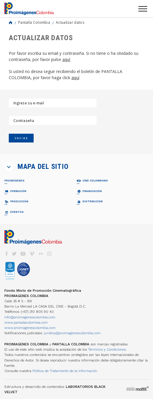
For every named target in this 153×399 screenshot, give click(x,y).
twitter (14, 254)
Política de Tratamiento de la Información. (65, 371)
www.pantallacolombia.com (26, 322)
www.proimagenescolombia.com (30, 328)
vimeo (32, 254)
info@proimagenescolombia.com (29, 317)
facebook (6, 254)
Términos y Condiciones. (107, 349)
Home (10, 22)
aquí (66, 59)
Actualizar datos (70, 22)
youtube (23, 254)
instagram (49, 254)
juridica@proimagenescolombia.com (72, 333)
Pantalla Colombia (34, 22)
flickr (41, 254)
